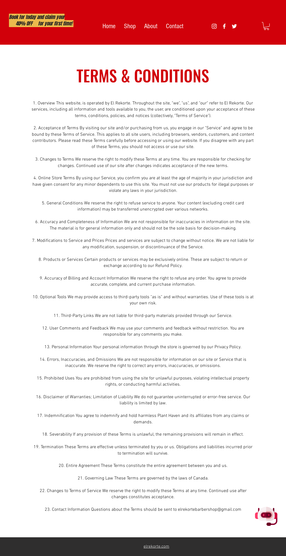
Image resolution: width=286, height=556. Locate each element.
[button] (266, 26)
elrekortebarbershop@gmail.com (209, 509)
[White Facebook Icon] (224, 26)
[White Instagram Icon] (214, 26)
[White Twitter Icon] (234, 26)
